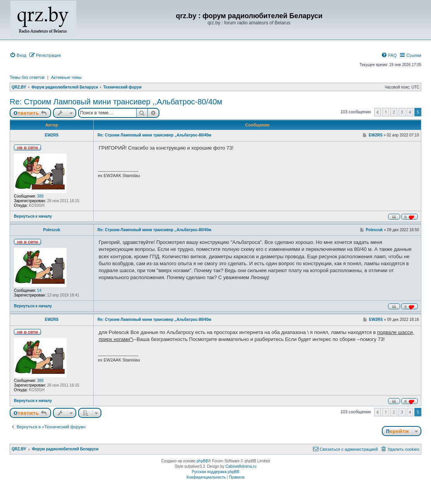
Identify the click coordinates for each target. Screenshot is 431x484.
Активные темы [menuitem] (66, 77)
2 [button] (394, 112)
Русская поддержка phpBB (215, 472)
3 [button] (402, 112)
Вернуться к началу (33, 216)
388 (40, 196)
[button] (377, 112)
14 (39, 290)
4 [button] (410, 112)
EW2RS (52, 135)
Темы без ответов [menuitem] (27, 77)
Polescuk (51, 230)
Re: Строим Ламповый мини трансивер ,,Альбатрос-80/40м (116, 101)
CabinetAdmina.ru (241, 466)
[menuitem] (18, 55)
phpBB (202, 461)
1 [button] (386, 112)
